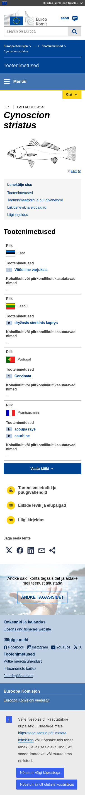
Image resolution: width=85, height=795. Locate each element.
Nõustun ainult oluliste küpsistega (47, 784)
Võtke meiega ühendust (23, 661)
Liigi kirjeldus (17, 215)
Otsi (74, 31)
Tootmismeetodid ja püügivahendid (35, 200)
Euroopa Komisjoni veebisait (26, 700)
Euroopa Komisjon (16, 46)
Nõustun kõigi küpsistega (40, 773)
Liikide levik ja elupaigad (26, 207)
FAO (74, 171)
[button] (9, 550)
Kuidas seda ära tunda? (63, 3)
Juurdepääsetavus (18, 676)
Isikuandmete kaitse (20, 669)
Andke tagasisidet (42, 597)
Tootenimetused (52, 46)
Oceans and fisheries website (27, 629)
